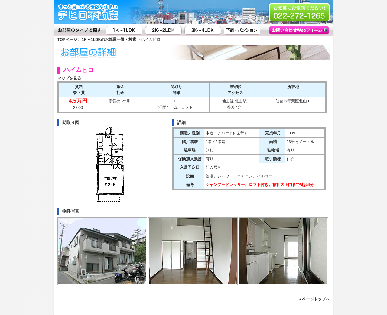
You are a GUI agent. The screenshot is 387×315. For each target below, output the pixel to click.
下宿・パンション (243, 30)
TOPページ (67, 39)
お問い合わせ (288, 30)
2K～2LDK (164, 30)
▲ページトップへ (314, 299)
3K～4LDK (204, 30)
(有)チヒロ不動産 (89, 12)
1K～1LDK (125, 30)
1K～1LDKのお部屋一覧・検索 (109, 39)
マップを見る (69, 78)
